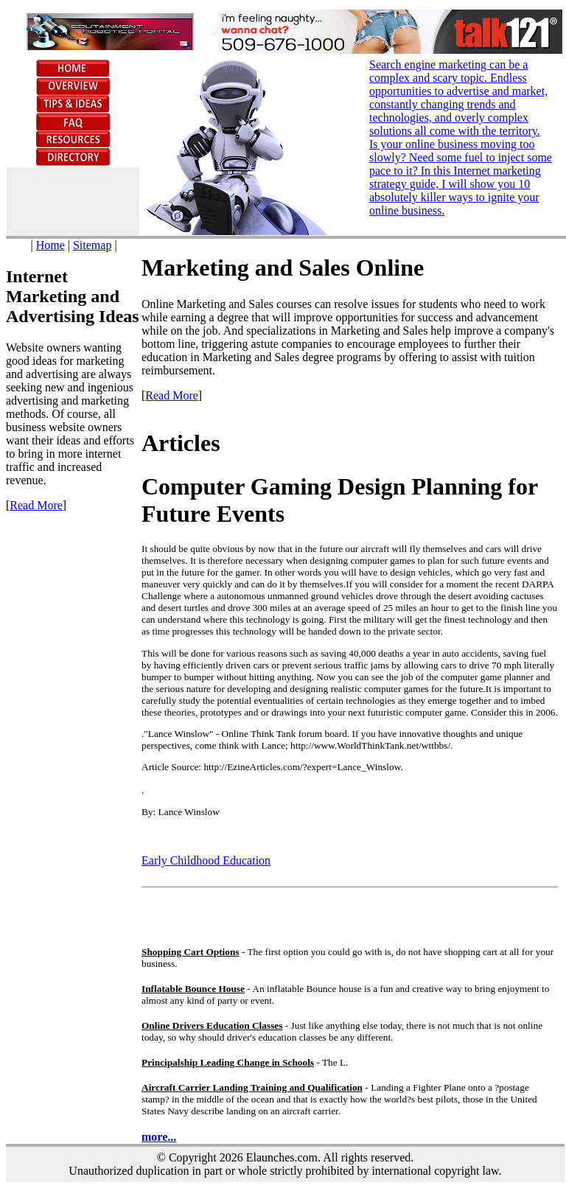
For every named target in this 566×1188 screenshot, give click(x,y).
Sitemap (92, 245)
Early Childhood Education (206, 860)
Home (50, 245)
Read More (36, 505)
